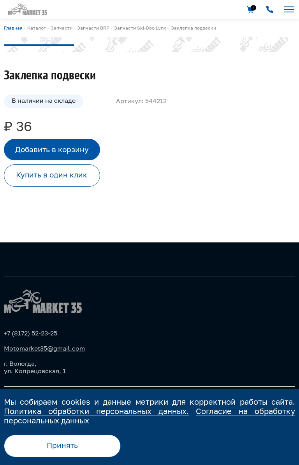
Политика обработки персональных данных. (96, 411)
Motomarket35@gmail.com (44, 348)
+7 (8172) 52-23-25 (30, 333)
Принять (62, 445)
